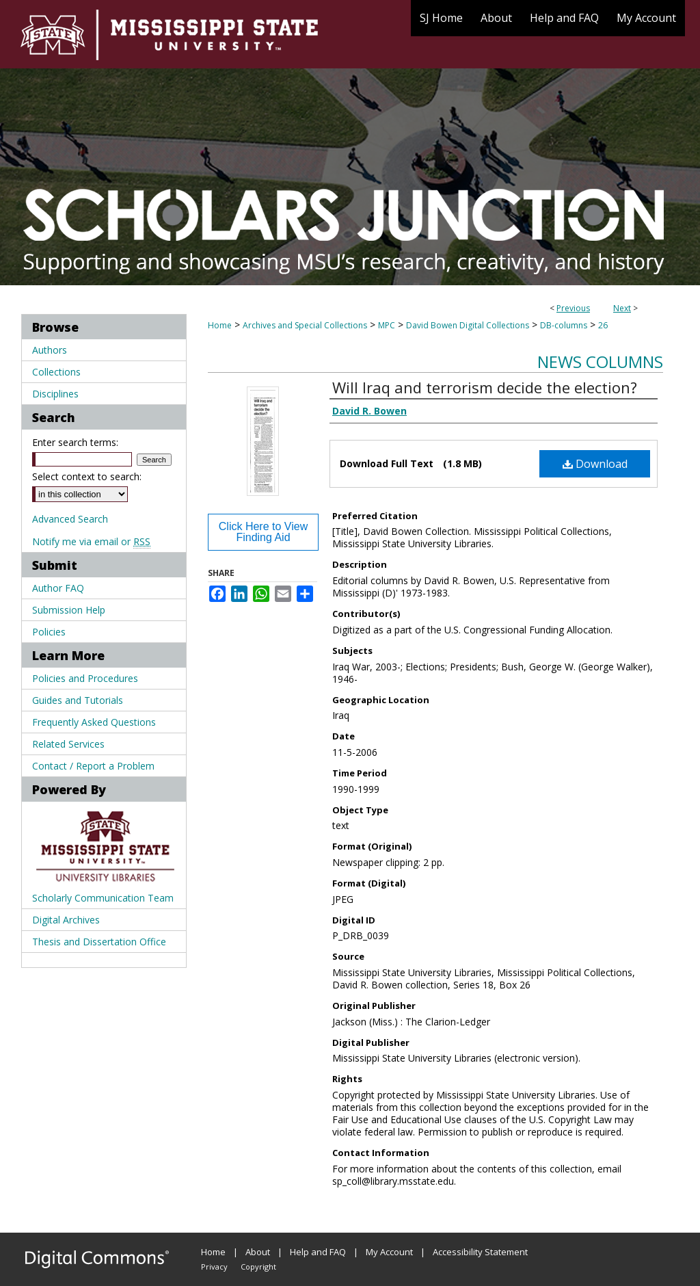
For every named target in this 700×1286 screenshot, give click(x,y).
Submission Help (68, 609)
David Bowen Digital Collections (467, 325)
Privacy (214, 1266)
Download (595, 463)
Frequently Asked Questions (94, 722)
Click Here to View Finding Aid (263, 532)
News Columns (600, 361)
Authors (49, 349)
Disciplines (55, 393)
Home (220, 325)
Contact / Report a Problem (93, 765)
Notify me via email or (91, 541)
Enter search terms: (75, 442)
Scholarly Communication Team (103, 897)
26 (603, 325)
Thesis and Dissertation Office (99, 941)
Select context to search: (87, 476)
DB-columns (563, 325)
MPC (386, 325)
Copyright (258, 1266)
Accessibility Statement (480, 1252)
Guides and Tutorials (77, 700)
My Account (389, 1252)
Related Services (68, 743)
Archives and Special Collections (305, 325)
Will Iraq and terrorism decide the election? (484, 387)
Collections (56, 371)
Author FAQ (58, 587)
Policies (49, 631)
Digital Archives (66, 919)
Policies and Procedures (85, 678)
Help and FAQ (318, 1252)
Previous (573, 308)
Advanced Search (70, 518)
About (257, 1252)
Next (622, 308)
